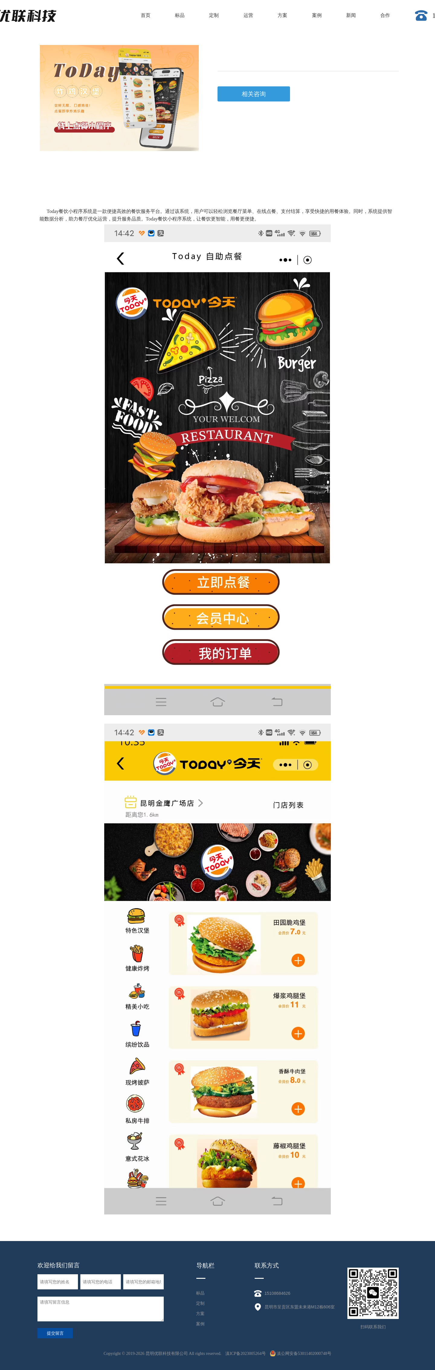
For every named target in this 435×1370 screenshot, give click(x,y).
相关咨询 (254, 94)
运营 (248, 15)
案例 (317, 15)
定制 (214, 15)
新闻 (351, 15)
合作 (385, 15)
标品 (180, 15)
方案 (282, 15)
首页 (145, 15)
